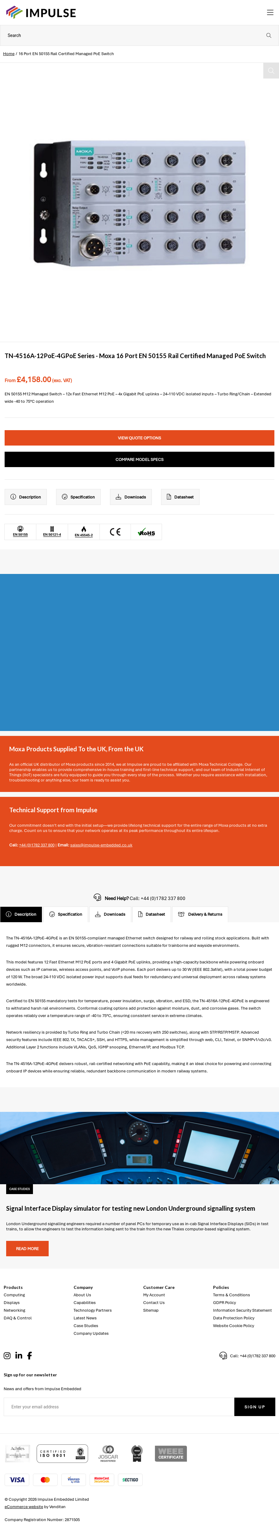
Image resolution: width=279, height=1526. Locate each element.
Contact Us (154, 1302)
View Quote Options (139, 438)
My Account (154, 1295)
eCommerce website (24, 1506)
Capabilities (85, 1302)
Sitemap (151, 1310)
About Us (82, 1295)
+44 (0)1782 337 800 (37, 845)
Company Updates (91, 1333)
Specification (78, 497)
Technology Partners (93, 1310)
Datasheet (180, 497)
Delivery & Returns (200, 914)
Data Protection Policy (233, 1318)
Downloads (131, 497)
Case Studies (86, 1325)
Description (25, 497)
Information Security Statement (242, 1310)
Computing (14, 1295)
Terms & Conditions (231, 1295)
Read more (27, 1248)
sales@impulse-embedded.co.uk (101, 845)
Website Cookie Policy (233, 1325)
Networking (14, 1310)
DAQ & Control (18, 1318)
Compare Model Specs (139, 459)
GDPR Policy (224, 1302)
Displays (12, 1302)
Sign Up (255, 1407)
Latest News (85, 1318)
